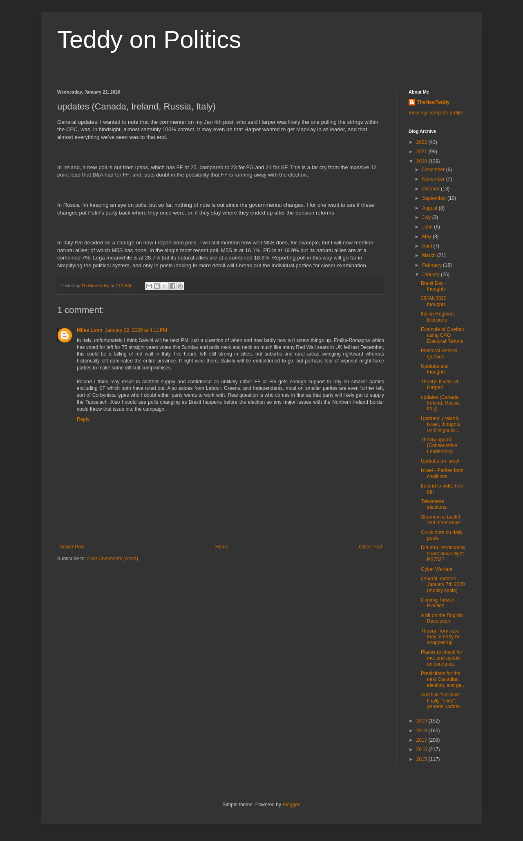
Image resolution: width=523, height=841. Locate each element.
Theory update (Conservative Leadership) (439, 445)
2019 (422, 721)
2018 (422, 731)
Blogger (290, 804)
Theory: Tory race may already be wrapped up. (440, 637)
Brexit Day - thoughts (434, 286)
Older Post (370, 547)
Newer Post (72, 547)
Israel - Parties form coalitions (442, 473)
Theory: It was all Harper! (439, 384)
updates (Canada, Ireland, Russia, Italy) (441, 403)
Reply (83, 419)
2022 (422, 142)
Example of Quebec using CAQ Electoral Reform (442, 335)
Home (221, 547)
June (428, 227)
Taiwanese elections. (434, 504)
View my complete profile (436, 113)
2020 (422, 161)
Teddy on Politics (149, 39)
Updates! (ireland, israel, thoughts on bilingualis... (440, 424)
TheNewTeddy (433, 102)
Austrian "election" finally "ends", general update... (442, 700)
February (432, 265)
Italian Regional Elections (438, 316)
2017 (422, 740)
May (427, 236)
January (431, 274)
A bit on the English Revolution (442, 618)
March (429, 255)
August (430, 208)
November (434, 179)
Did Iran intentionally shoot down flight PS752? (443, 553)
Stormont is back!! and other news (440, 520)
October (431, 189)
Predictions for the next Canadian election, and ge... (443, 679)
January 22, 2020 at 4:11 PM (136, 330)
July (427, 217)
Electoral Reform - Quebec (440, 353)
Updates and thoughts (435, 369)
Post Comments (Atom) (112, 558)
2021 (422, 151)
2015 (422, 759)
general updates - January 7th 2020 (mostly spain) (443, 584)
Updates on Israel (440, 461)
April (427, 246)
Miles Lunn (90, 330)
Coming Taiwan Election (437, 602)
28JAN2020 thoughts (434, 301)
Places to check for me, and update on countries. (441, 658)
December (434, 169)
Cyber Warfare (437, 569)
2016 (422, 749)
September (434, 198)
